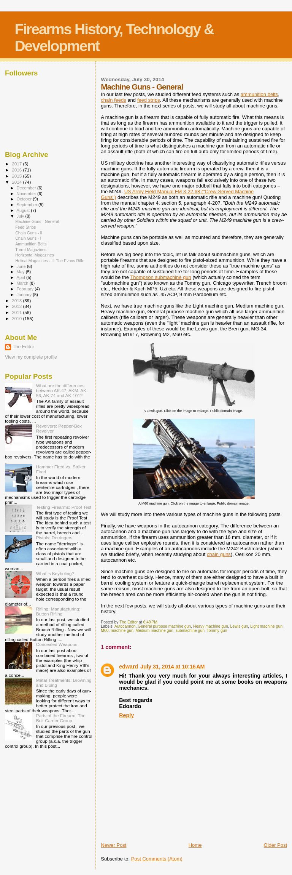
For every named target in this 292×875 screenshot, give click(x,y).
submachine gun (190, 630)
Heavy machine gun (210, 626)
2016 (17, 169)
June (22, 266)
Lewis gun (239, 626)
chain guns (219, 554)
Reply (126, 715)
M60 (104, 630)
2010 (17, 318)
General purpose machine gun (164, 626)
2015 (17, 175)
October (25, 199)
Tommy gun (217, 630)
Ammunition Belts (30, 244)
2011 (17, 312)
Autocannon (124, 626)
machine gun (122, 630)
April (21, 277)
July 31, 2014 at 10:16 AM (172, 666)
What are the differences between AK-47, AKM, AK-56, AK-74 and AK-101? (62, 390)
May (21, 271)
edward (128, 666)
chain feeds (113, 100)
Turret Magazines (30, 249)
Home (195, 845)
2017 (17, 163)
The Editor (23, 346)
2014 (17, 181)
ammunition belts (259, 94)
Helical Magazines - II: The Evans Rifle (49, 260)
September (28, 204)
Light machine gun (266, 626)
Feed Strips (25, 227)
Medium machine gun (154, 630)
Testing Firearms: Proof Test (64, 507)
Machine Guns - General (37, 221)
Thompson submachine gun (160, 277)
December (27, 188)
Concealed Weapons (57, 644)
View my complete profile (31, 357)
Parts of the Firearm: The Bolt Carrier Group (61, 718)
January (25, 294)
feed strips (148, 100)
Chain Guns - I (28, 238)
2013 (17, 300)
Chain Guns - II (28, 233)
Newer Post (113, 845)
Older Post (275, 845)
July (21, 216)
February (26, 289)
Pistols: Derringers (54, 537)
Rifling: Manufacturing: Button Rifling (58, 611)
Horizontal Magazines (34, 255)
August (24, 210)
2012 (17, 306)
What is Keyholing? (55, 573)
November (27, 193)
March (23, 283)
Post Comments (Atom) (156, 859)
